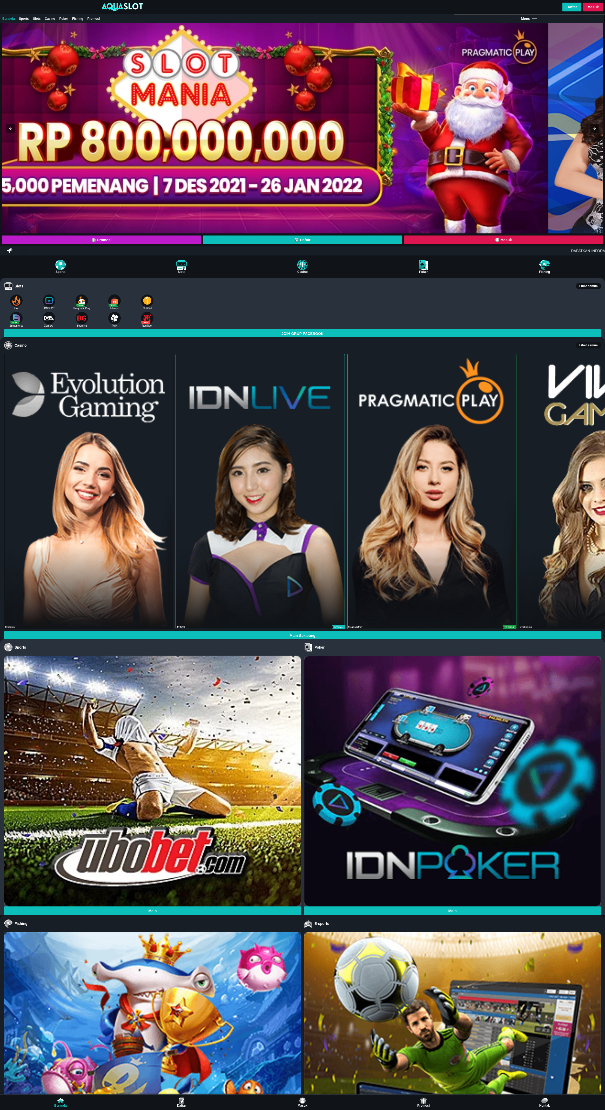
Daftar (572, 7)
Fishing (77, 19)
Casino (50, 19)
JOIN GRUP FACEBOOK (302, 334)
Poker (63, 19)
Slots (37, 19)
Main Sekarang (302, 636)
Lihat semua (588, 286)
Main (153, 911)
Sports (24, 19)
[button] (10, 128)
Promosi (93, 19)
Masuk (593, 7)
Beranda (8, 19)
